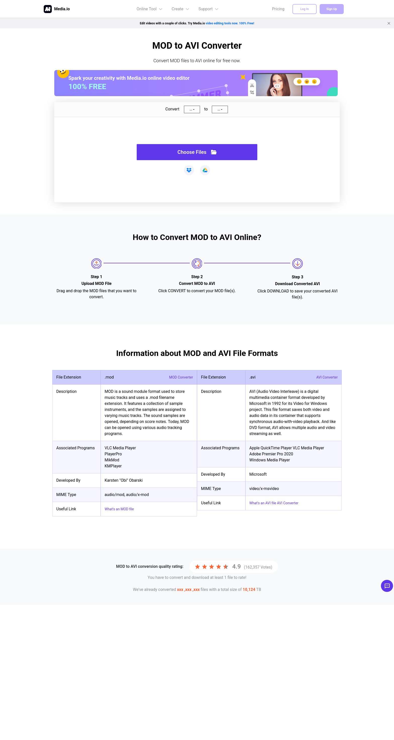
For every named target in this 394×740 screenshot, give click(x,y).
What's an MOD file (121, 509)
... (190, 109)
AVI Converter (325, 377)
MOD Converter (179, 377)
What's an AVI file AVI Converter (277, 503)
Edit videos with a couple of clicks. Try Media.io (197, 23)
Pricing (278, 9)
